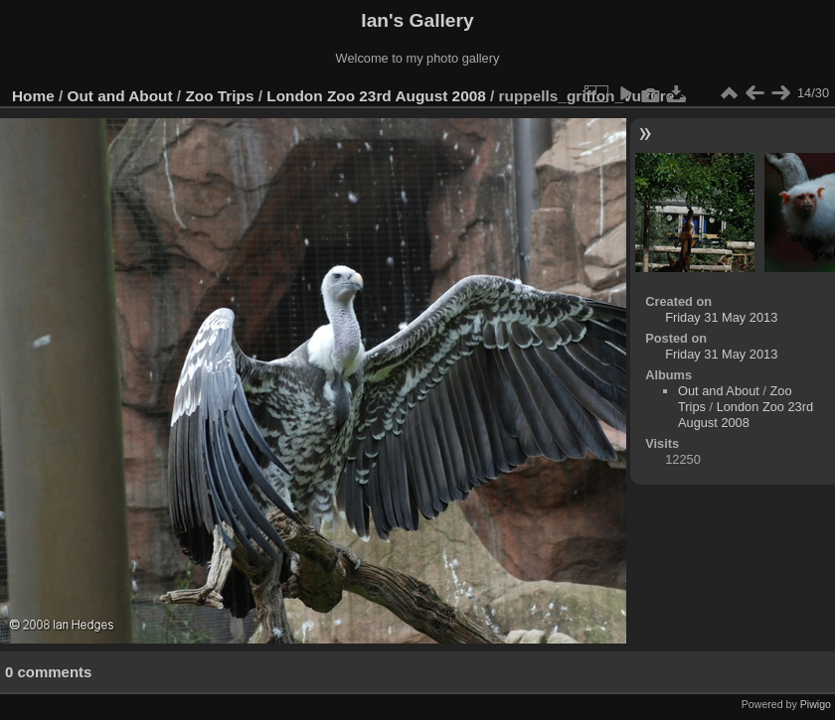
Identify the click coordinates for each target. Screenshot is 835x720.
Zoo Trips (219, 95)
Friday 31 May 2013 (721, 317)
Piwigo (815, 704)
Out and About (120, 95)
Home (33, 95)
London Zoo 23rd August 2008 (375, 95)
